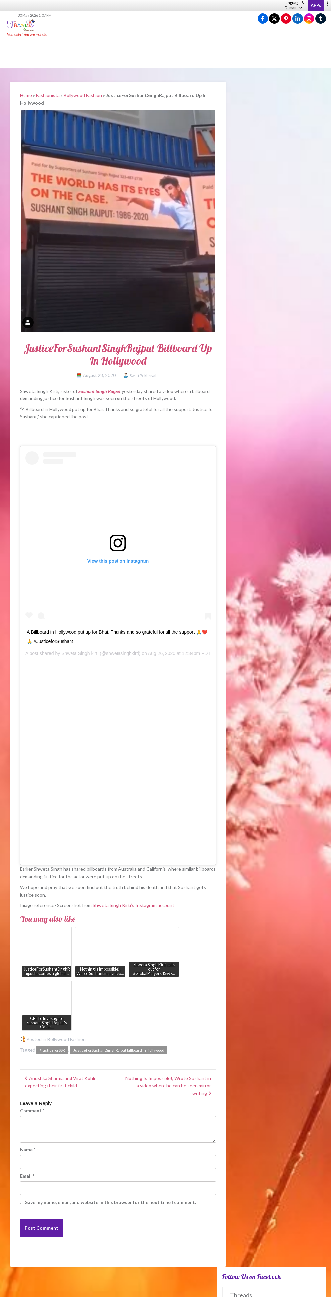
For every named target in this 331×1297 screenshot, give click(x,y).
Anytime (241, 857)
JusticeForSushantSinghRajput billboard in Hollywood (118, 1050)
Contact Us (317, 1287)
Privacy (222, 1287)
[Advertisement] (165, 53)
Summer (241, 818)
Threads (241, 110)
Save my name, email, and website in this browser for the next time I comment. (110, 1202)
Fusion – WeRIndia (247, 652)
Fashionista (48, 95)
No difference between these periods (273, 848)
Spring (239, 808)
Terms (237, 1287)
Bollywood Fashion (83, 95)
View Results (239, 881)
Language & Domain (294, 5)
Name (27, 1149)
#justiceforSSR (52, 1050)
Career (194, 1287)
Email (27, 1176)
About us (177, 1287)
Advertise (296, 1287)
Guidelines (256, 1287)
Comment (32, 1110)
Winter (240, 838)
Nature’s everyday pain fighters (260, 667)
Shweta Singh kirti (79, 653)
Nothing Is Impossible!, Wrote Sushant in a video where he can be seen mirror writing (168, 1085)
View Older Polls (239, 902)
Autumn (241, 828)
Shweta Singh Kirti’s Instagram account (133, 905)
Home (26, 95)
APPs (316, 5)
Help (208, 1287)
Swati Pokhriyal (143, 375)
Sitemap (276, 1287)
